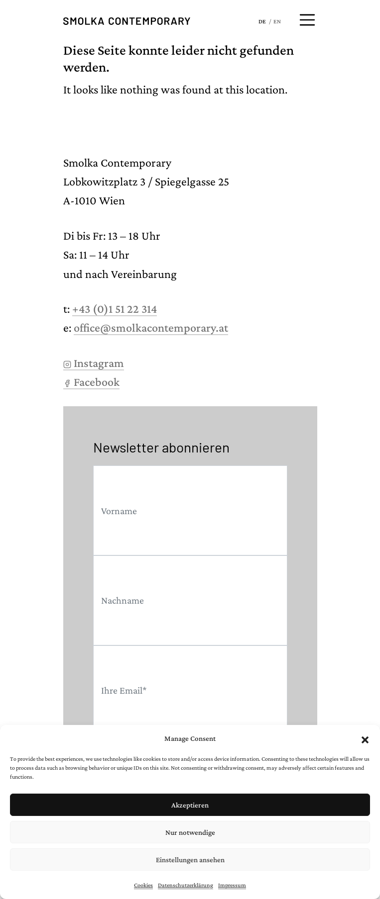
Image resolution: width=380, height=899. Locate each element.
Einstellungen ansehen (190, 860)
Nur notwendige (190, 832)
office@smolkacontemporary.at (151, 327)
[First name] (190, 510)
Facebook (91, 381)
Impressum (232, 885)
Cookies (143, 885)
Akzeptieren (190, 805)
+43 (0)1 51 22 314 (114, 308)
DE (262, 21)
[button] (365, 738)
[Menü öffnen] (307, 20)
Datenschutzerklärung (185, 885)
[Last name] (190, 600)
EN (277, 21)
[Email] (190, 690)
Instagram (93, 362)
